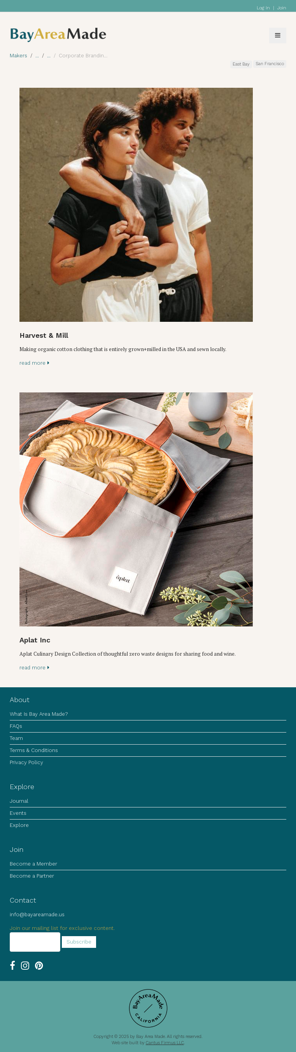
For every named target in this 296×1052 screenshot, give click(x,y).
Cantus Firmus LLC (165, 1042)
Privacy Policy (26, 762)
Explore (19, 825)
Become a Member (33, 864)
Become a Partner (32, 876)
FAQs (16, 726)
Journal (19, 801)
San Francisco (270, 63)
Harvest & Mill (43, 335)
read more (34, 363)
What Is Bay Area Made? (39, 714)
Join (281, 8)
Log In (263, 8)
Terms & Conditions (34, 750)
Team (16, 738)
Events (18, 813)
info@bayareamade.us (37, 914)
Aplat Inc (34, 640)
